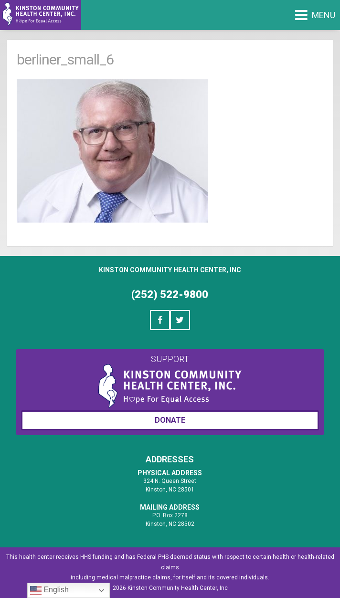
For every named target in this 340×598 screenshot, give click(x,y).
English (49, 590)
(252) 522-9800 (169, 294)
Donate (170, 420)
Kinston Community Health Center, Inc (170, 270)
